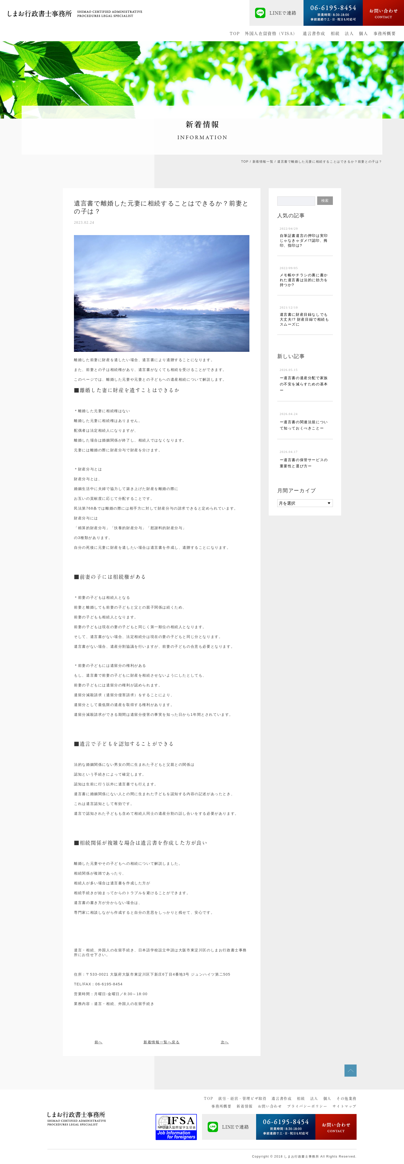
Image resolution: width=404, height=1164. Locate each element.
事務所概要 (384, 33)
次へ (225, 1042)
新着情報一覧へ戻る (162, 1042)
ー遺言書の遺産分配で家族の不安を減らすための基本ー (304, 384)
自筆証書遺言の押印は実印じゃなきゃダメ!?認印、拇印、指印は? (304, 240)
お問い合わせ (270, 1106)
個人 (363, 33)
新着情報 (244, 1106)
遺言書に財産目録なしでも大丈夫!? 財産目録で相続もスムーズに (304, 319)
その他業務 (346, 1098)
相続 (335, 33)
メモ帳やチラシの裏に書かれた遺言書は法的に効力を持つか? (304, 280)
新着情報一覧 (263, 161)
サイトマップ (344, 1106)
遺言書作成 (314, 33)
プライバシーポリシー (307, 1106)
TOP (235, 33)
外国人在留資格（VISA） (271, 33)
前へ (99, 1042)
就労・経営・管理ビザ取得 (242, 1098)
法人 (349, 33)
